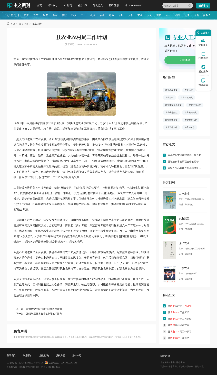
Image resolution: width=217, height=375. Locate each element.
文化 (149, 15)
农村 (86, 123)
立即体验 (184, 60)
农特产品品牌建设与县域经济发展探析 (188, 168)
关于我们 (11, 355)
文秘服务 (203, 42)
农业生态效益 (171, 112)
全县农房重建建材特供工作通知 (184, 155)
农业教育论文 (191, 120)
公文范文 (23, 23)
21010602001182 (69, 363)
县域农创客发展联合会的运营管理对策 (188, 161)
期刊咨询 (44, 355)
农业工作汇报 (171, 127)
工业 (83, 15)
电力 (111, 15)
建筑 (158, 15)
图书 (168, 15)
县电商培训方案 (178, 325)
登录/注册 (114, 5)
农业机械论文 (171, 90)
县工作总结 (178, 338)
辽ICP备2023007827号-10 (31, 363)
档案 (177, 15)
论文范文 (98, 5)
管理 (64, 15)
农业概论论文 (191, 112)
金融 (55, 15)
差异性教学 (190, 127)
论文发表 (203, 82)
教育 (26, 15)
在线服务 (203, 32)
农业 (102, 15)
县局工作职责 (180, 331)
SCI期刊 (67, 5)
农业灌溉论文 (171, 120)
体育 (196, 15)
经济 (45, 15)
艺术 (139, 15)
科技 (73, 15)
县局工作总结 (180, 318)
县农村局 (180, 306)
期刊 (13, 15)
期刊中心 (52, 5)
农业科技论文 (187, 97)
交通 (187, 15)
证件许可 (76, 355)
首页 (39, 5)
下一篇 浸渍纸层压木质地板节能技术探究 (39, 313)
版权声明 (60, 355)
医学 (36, 15)
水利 (121, 15)
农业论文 (189, 90)
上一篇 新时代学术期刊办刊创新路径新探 (39, 308)
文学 (130, 15)
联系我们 (28, 355)
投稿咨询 (203, 5)
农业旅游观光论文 (173, 105)
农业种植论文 (195, 105)
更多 (205, 15)
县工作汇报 (178, 312)
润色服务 (203, 69)
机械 (92, 15)
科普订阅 (82, 5)
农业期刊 (169, 97)
